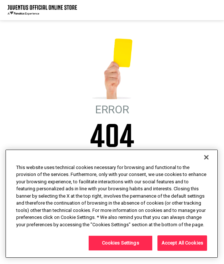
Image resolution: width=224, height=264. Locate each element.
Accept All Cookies (182, 243)
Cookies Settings (120, 243)
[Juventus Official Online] (42, 10)
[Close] (206, 157)
